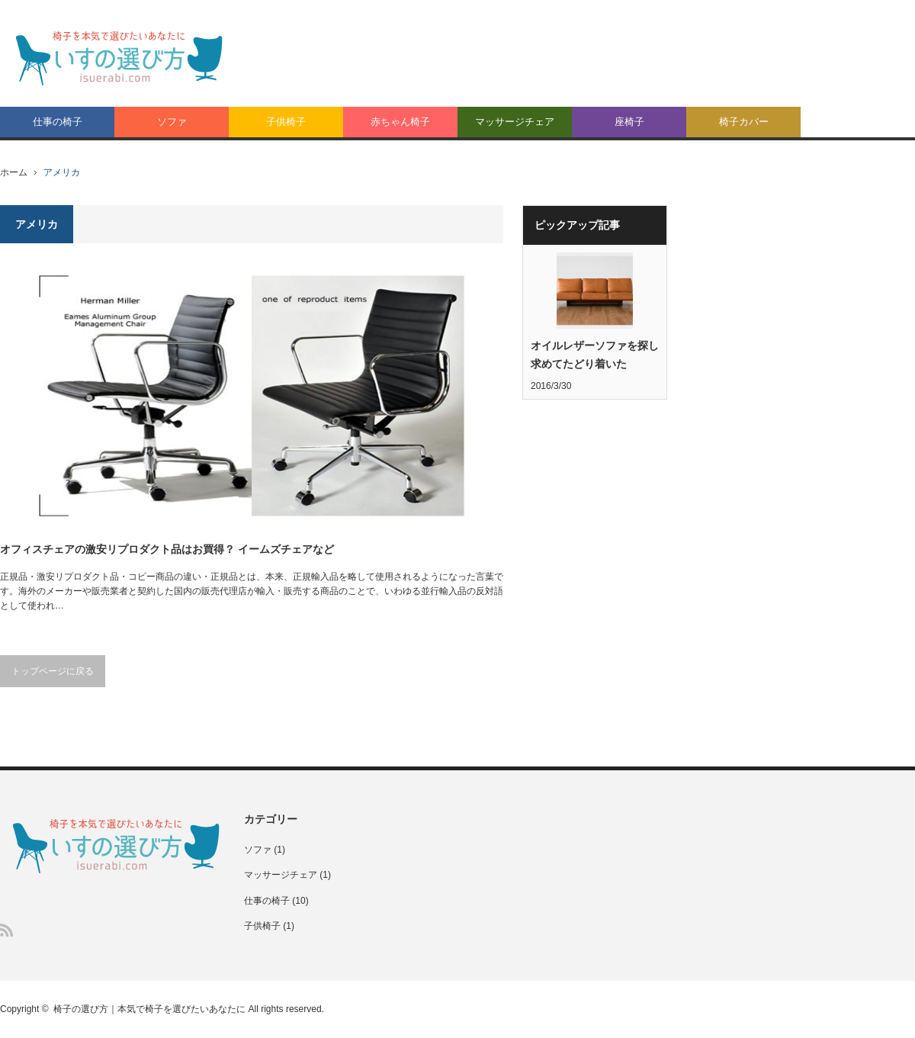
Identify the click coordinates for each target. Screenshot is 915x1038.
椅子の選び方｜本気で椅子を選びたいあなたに (149, 1009)
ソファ (172, 121)
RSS (6, 930)
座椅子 (629, 121)
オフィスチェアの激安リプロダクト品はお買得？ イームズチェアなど (167, 549)
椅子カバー (744, 121)
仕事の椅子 (57, 121)
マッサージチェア (514, 121)
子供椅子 (286, 121)
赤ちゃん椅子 (400, 121)
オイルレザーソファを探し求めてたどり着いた (595, 354)
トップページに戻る (52, 671)
